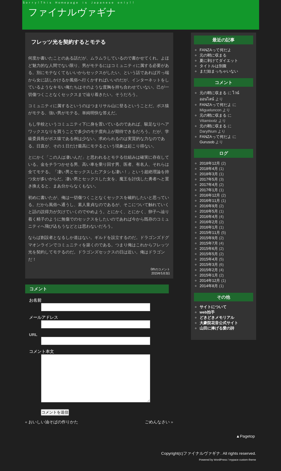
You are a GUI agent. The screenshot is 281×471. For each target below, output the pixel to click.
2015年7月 (209, 243)
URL (33, 334)
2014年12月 (210, 280)
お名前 (35, 300)
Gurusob (207, 142)
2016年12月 (210, 195)
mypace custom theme (242, 468)
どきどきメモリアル (217, 317)
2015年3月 (209, 264)
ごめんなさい (157, 431)
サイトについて (213, 307)
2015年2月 (209, 270)
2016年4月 (209, 216)
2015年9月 (209, 238)
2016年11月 (210, 200)
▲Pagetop (245, 445)
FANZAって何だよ (215, 50)
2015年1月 (209, 275)
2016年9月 (209, 206)
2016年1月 (209, 227)
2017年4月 (209, 184)
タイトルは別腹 (213, 66)
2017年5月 (209, 179)
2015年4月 (209, 259)
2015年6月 (209, 248)
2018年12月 (210, 163)
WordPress (220, 468)
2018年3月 (209, 174)
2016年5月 (209, 211)
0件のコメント (160, 269)
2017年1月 (209, 190)
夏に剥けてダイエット (219, 60)
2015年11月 (210, 232)
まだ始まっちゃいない (219, 71)
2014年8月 (209, 286)
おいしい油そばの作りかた (53, 431)
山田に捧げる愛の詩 (217, 328)
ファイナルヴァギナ (72, 12)
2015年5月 (209, 254)
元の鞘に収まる (213, 55)
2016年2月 (209, 222)
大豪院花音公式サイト (219, 323)
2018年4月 (209, 168)
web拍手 (207, 312)
